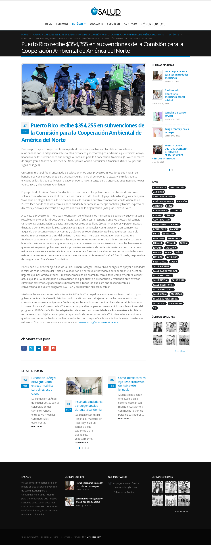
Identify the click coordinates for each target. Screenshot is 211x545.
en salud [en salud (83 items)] (158, 243)
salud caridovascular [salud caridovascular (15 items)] (165, 271)
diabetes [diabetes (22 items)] (174, 229)
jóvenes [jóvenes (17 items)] (157, 248)
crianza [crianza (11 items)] (157, 215)
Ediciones (62, 23)
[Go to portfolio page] (158, 326)
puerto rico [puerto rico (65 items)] (159, 261)
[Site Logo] (105, 11)
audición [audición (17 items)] (182, 201)
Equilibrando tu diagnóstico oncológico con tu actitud (174, 95)
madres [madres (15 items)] (157, 252)
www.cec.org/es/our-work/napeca (98, 322)
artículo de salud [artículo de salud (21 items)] (163, 201)
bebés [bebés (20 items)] (169, 206)
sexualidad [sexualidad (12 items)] (159, 303)
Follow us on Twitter (124, 492)
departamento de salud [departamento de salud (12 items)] (166, 224)
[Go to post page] (84, 386)
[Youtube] (156, 23)
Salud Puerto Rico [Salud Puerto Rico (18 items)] (163, 289)
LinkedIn (38, 348)
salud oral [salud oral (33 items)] (178, 280)
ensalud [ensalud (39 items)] (171, 243)
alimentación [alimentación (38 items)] (177, 187)
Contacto (130, 23)
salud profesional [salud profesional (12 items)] (163, 285)
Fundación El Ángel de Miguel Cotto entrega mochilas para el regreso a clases (43, 386)
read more (37, 426)
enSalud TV (96, 23)
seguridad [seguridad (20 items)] (176, 294)
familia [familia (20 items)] (183, 243)
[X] (150, 23)
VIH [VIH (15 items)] (154, 308)
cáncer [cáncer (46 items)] (169, 215)
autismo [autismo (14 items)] (157, 206)
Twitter (31, 348)
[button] (79, 448)
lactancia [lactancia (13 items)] (171, 248)
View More (181, 351)
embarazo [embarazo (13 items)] (158, 238)
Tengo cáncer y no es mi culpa (176, 130)
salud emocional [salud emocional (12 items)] (162, 275)
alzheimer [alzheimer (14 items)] (158, 192)
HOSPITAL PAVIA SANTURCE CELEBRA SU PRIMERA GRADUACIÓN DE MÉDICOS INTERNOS (169, 152)
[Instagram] (162, 23)
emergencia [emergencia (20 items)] (174, 238)
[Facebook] (144, 23)
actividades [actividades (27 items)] (159, 187)
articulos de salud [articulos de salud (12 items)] (163, 196)
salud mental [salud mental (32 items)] (160, 280)
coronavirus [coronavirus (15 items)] (160, 210)
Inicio (49, 23)
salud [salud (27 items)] (174, 261)
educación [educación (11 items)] (168, 233)
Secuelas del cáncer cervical (175, 114)
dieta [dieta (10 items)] (156, 233)
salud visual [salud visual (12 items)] (160, 294)
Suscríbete (113, 23)
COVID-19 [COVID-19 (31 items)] (176, 210)
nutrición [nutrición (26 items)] (171, 257)
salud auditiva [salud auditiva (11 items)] (161, 266)
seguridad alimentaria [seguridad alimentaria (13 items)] (165, 299)
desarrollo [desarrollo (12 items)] (159, 229)
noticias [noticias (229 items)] (157, 257)
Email (53, 348)
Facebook (24, 348)
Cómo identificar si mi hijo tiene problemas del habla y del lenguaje (132, 384)
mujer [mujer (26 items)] (168, 252)
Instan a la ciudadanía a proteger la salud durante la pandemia (89, 405)
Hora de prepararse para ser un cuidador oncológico (176, 75)
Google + (46, 348)
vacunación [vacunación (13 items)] (175, 303)
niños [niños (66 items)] (179, 252)
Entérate (77, 23)
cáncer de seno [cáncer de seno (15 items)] (161, 220)
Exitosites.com (94, 536)
